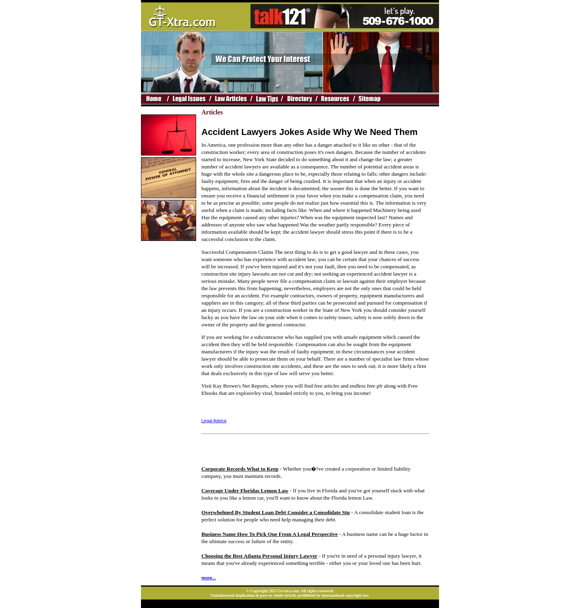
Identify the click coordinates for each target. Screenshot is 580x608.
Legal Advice (213, 420)
